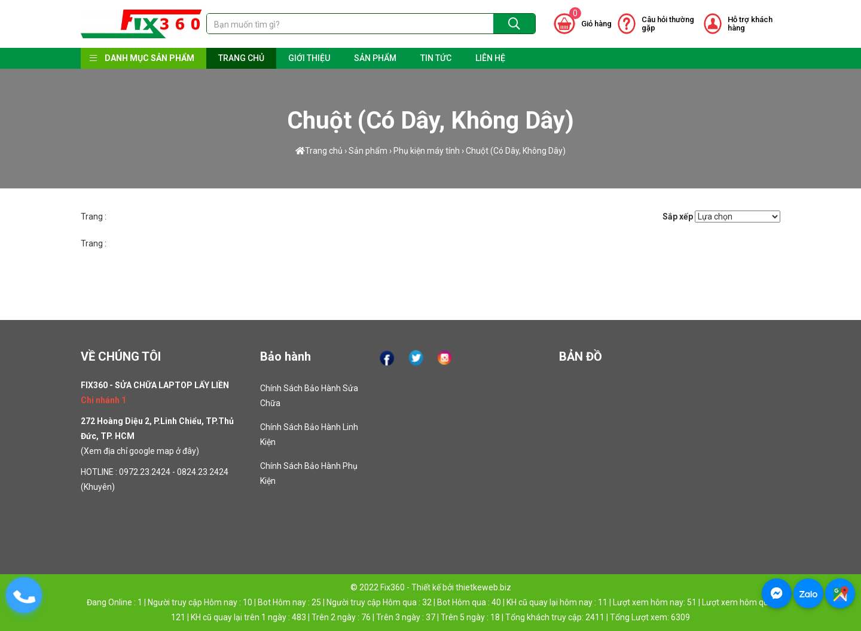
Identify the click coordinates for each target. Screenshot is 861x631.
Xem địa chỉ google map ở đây (140, 451)
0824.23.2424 (202, 472)
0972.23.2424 (144, 472)
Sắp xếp (677, 216)
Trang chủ (319, 150)
